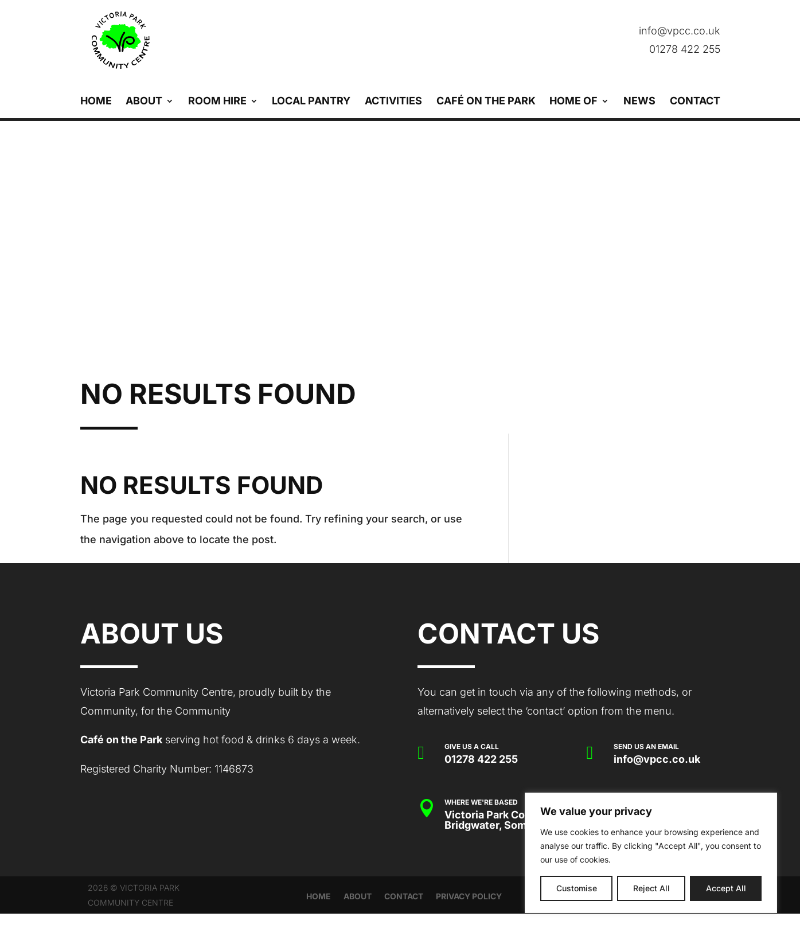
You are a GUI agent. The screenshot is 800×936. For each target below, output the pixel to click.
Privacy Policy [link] (469, 896)
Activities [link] (393, 102)
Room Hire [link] (217, 102)
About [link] (144, 102)
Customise (576, 888)
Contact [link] (695, 102)
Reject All (651, 888)
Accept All (726, 888)
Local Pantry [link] (311, 102)
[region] (651, 853)
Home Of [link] (573, 102)
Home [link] (96, 102)
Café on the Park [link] (486, 102)
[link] (243, 40)
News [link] (639, 102)
